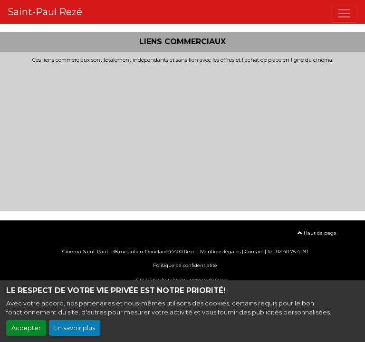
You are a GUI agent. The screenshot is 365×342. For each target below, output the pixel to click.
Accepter (26, 328)
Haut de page (317, 233)
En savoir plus (74, 328)
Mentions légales (220, 251)
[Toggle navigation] (344, 13)
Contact (254, 251)
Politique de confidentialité (185, 265)
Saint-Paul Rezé (45, 12)
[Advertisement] (182, 134)
